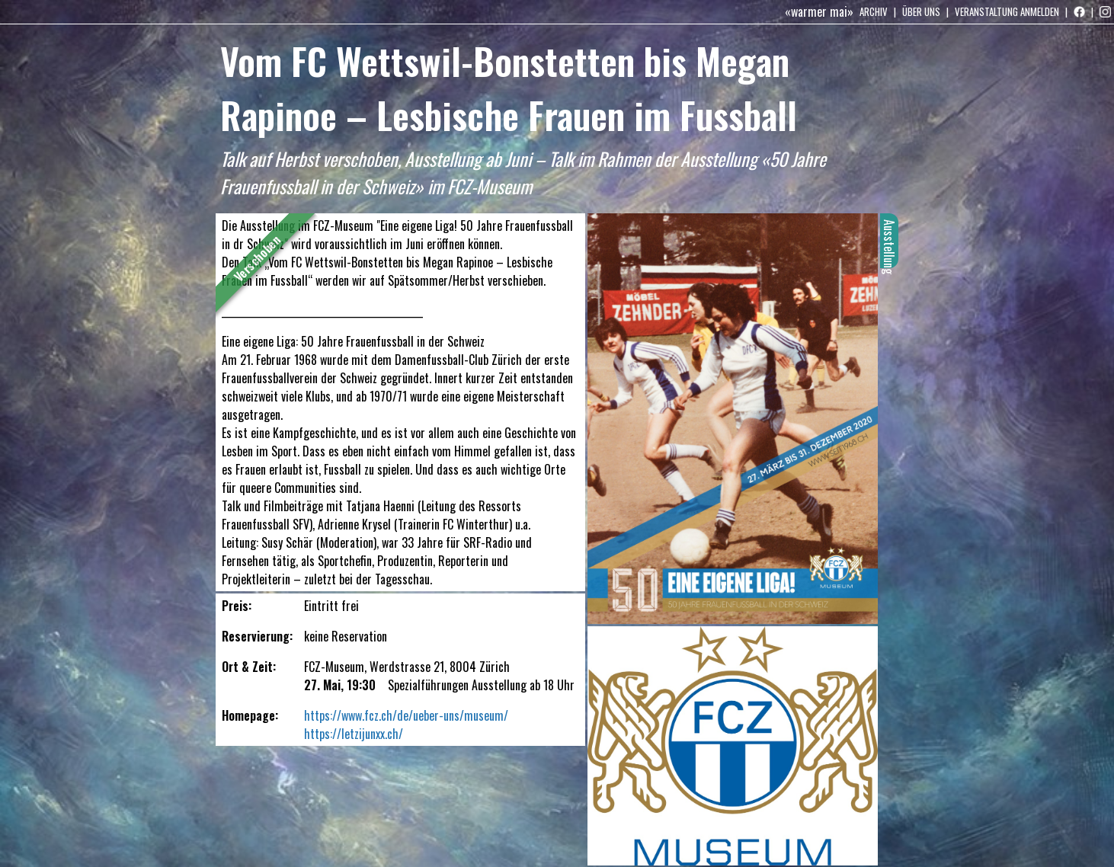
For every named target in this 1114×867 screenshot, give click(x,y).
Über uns (921, 11)
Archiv (874, 11)
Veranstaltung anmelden (1007, 11)
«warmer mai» (819, 11)
